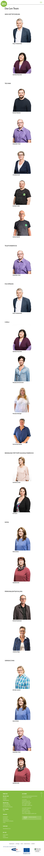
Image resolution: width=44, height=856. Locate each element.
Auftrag (4, 797)
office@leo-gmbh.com (27, 805)
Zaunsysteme (6, 819)
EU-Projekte (6, 809)
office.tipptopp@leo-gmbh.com (29, 813)
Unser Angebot (6, 804)
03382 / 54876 (27, 812)
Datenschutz (27, 843)
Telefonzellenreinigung (8, 821)
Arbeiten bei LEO (6, 805)
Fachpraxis (5, 818)
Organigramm (6, 800)
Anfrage (17, 843)
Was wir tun (5, 802)
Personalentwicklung (7, 806)
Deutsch (25, 817)
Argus (4, 822)
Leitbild (4, 799)
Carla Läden (5, 834)
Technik (5, 814)
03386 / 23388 (27, 804)
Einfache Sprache (32, 817)
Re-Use (4, 832)
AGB (22, 843)
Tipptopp (5, 826)
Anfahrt (33, 843)
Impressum (11, 843)
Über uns (5, 793)
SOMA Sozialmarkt (5, 837)
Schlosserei (5, 816)
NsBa (4, 810)
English (25, 818)
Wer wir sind (6, 796)
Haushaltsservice (7, 828)
